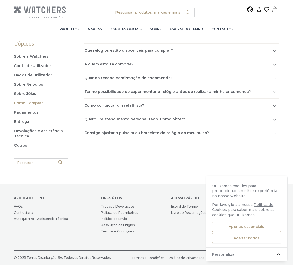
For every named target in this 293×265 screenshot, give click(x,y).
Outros (20, 145)
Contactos (222, 29)
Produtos (69, 29)
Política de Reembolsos (119, 213)
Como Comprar (28, 103)
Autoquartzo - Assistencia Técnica (41, 219)
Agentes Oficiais (126, 29)
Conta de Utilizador (32, 65)
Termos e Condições (117, 231)
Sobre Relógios (28, 84)
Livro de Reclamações (188, 213)
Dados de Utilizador (33, 75)
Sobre (156, 29)
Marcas (95, 29)
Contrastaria (23, 213)
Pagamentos (26, 112)
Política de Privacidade (186, 258)
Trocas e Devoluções (117, 206)
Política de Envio (114, 219)
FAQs (18, 206)
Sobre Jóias (25, 93)
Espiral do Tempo (186, 29)
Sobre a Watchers (31, 56)
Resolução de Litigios (118, 225)
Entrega (21, 121)
